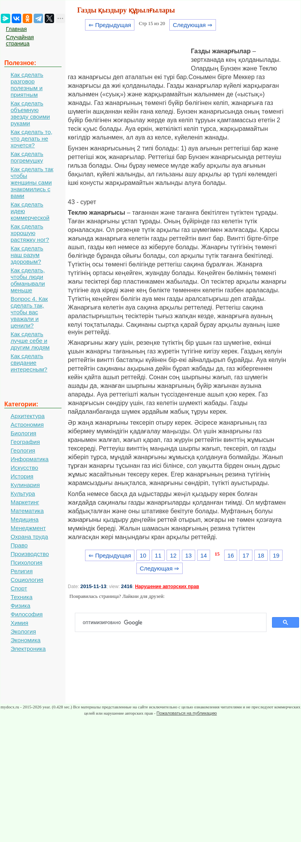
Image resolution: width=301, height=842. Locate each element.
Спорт (19, 588)
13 (188, 555)
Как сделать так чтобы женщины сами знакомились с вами (32, 182)
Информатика (30, 459)
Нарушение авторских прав (167, 586)
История (22, 476)
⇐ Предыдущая (110, 25)
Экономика (25, 640)
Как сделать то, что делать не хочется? (32, 138)
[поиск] (174, 622)
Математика (27, 510)
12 (173, 555)
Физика (20, 605)
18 (261, 555)
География (25, 441)
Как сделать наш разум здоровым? (27, 255)
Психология (26, 562)
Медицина (24, 519)
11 (158, 555)
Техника (22, 597)
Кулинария (25, 485)
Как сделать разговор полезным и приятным (27, 84)
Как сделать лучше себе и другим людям (30, 341)
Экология (23, 631)
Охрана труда (29, 536)
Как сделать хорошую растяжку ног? (30, 233)
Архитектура (28, 416)
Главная (16, 29)
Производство (30, 553)
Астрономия (27, 424)
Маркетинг (25, 502)
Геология (23, 450)
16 (230, 555)
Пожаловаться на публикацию (186, 713)
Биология (23, 433)
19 (276, 555)
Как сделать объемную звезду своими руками (30, 113)
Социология (27, 579)
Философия (27, 614)
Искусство (24, 467)
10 (143, 555)
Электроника (28, 648)
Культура (23, 493)
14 (203, 555)
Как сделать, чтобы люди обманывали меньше (28, 280)
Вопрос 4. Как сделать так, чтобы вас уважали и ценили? (29, 312)
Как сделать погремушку (27, 157)
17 (246, 555)
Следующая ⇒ (192, 25)
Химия (19, 622)
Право (19, 545)
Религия (22, 571)
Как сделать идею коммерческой (30, 211)
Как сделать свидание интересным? (29, 363)
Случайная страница (20, 40)
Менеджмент (28, 528)
